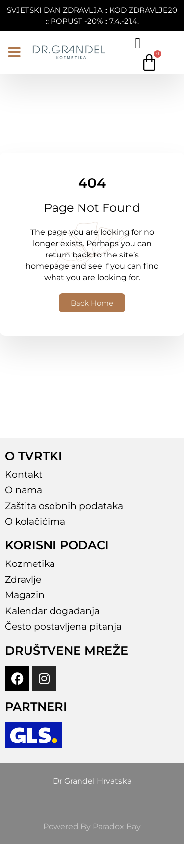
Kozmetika (30, 563)
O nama (23, 490)
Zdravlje (23, 579)
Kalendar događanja (52, 610)
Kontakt (24, 474)
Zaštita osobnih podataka (64, 506)
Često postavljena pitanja (63, 626)
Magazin (25, 595)
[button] (14, 52)
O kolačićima (35, 521)
